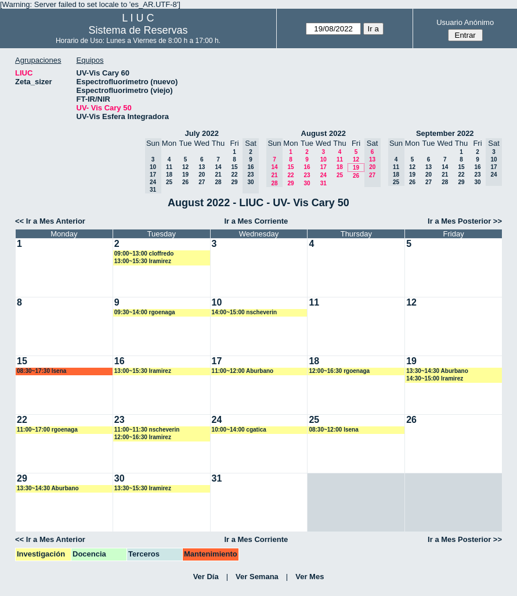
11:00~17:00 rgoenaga (47, 429)
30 (306, 183)
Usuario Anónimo (465, 22)
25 (169, 182)
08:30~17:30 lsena (41, 371)
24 (323, 175)
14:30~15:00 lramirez (434, 378)
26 (185, 182)
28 (218, 182)
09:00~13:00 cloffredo (144, 253)
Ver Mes (309, 576)
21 (218, 174)
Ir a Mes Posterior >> (465, 221)
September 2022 (445, 133)
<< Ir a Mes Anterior (50, 221)
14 (218, 167)
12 (185, 167)
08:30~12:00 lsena (333, 429)
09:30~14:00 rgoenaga (144, 312)
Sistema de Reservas (137, 30)
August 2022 (323, 133)
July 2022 (202, 133)
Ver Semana (257, 576)
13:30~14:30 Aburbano (437, 371)
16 (306, 167)
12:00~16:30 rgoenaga (339, 371)
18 (169, 174)
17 (323, 167)
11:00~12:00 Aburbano (243, 371)
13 (201, 167)
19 (185, 174)
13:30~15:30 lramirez (142, 488)
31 (323, 183)
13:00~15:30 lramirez (142, 261)
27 (201, 182)
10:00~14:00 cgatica (239, 429)
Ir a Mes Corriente (256, 221)
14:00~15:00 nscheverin (244, 312)
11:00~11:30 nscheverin (147, 429)
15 (234, 167)
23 (306, 175)
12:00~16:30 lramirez (142, 437)
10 (323, 159)
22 (234, 174)
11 (169, 167)
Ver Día (206, 576)
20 (201, 174)
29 (234, 182)
